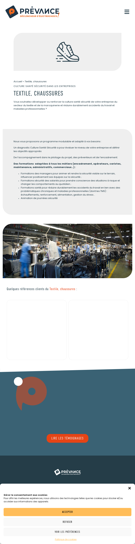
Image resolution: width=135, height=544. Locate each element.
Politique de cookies (66, 540)
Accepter (67, 512)
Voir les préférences (67, 531)
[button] (129, 488)
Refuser (67, 522)
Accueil (18, 81)
